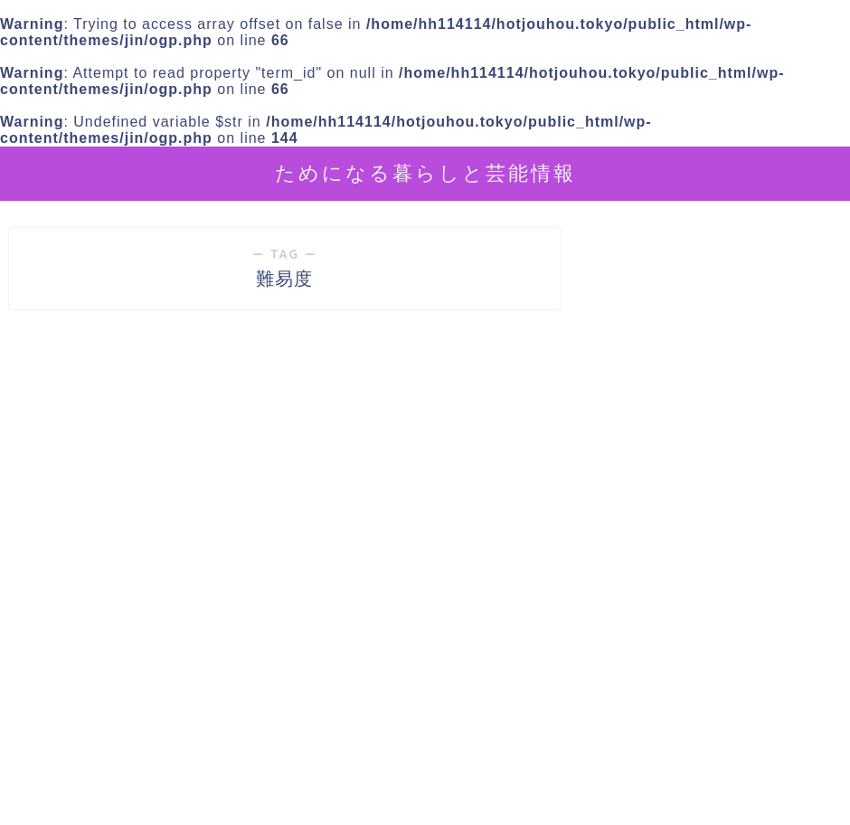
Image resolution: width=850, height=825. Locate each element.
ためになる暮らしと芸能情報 (425, 172)
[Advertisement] (713, 658)
